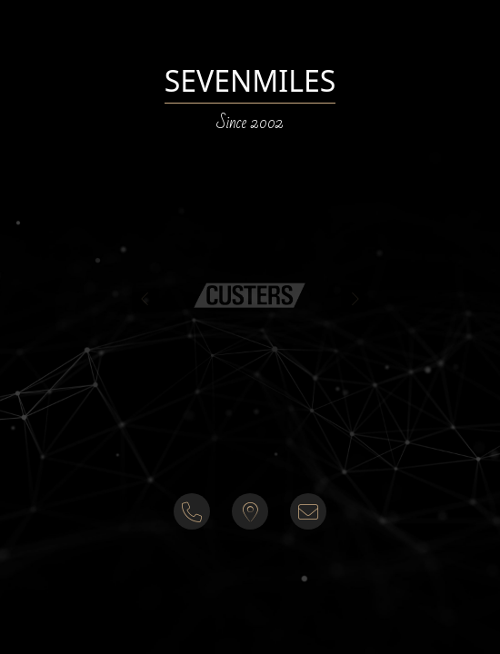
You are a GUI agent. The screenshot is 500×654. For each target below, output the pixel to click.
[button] (250, 294)
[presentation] (145, 298)
